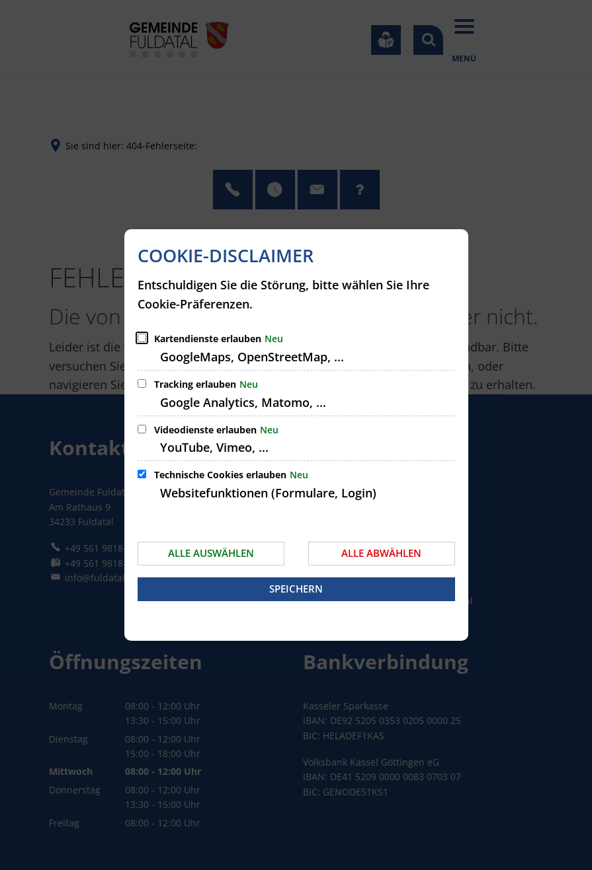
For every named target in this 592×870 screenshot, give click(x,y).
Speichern (296, 588)
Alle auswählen (211, 553)
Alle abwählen (381, 553)
